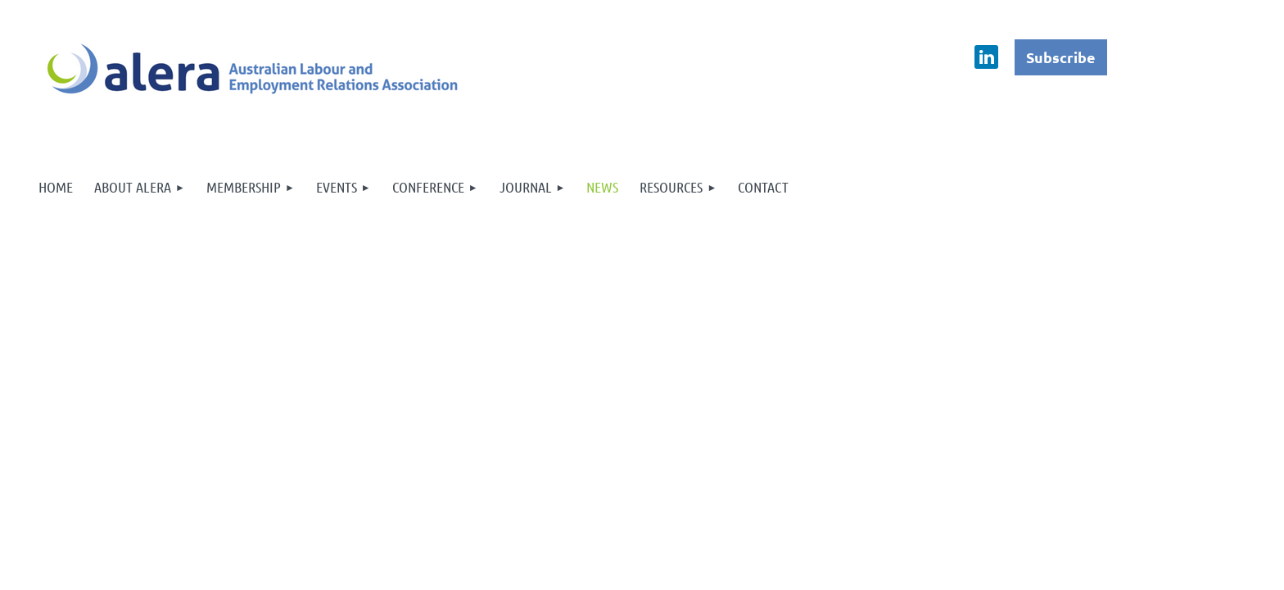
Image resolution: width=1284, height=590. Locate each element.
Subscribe (1061, 57)
